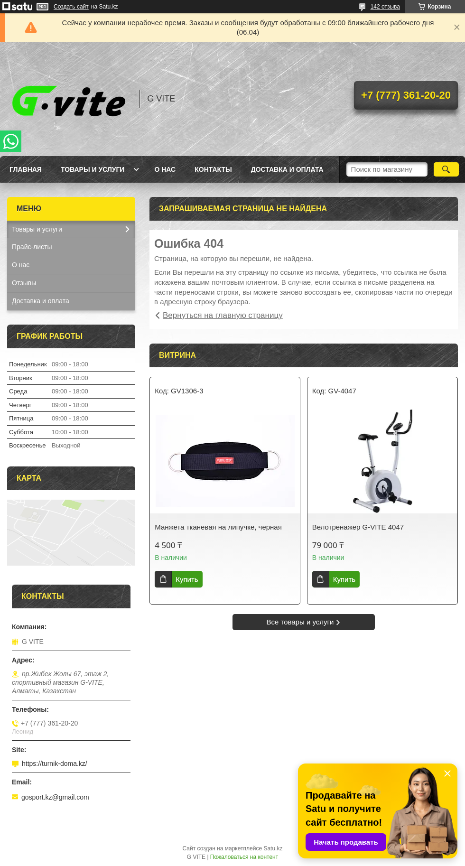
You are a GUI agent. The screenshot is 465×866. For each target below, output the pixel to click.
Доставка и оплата (287, 169)
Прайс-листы (32, 247)
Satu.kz (272, 848)
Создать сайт (71, 6)
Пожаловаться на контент (244, 857)
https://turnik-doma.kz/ (54, 763)
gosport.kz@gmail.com (55, 797)
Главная (25, 169)
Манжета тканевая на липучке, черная (218, 527)
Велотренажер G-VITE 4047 (358, 527)
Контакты (213, 169)
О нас (165, 169)
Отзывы (24, 283)
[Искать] (446, 169)
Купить (187, 579)
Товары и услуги (93, 169)
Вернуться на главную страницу (223, 315)
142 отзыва (385, 6)
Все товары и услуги (300, 622)
